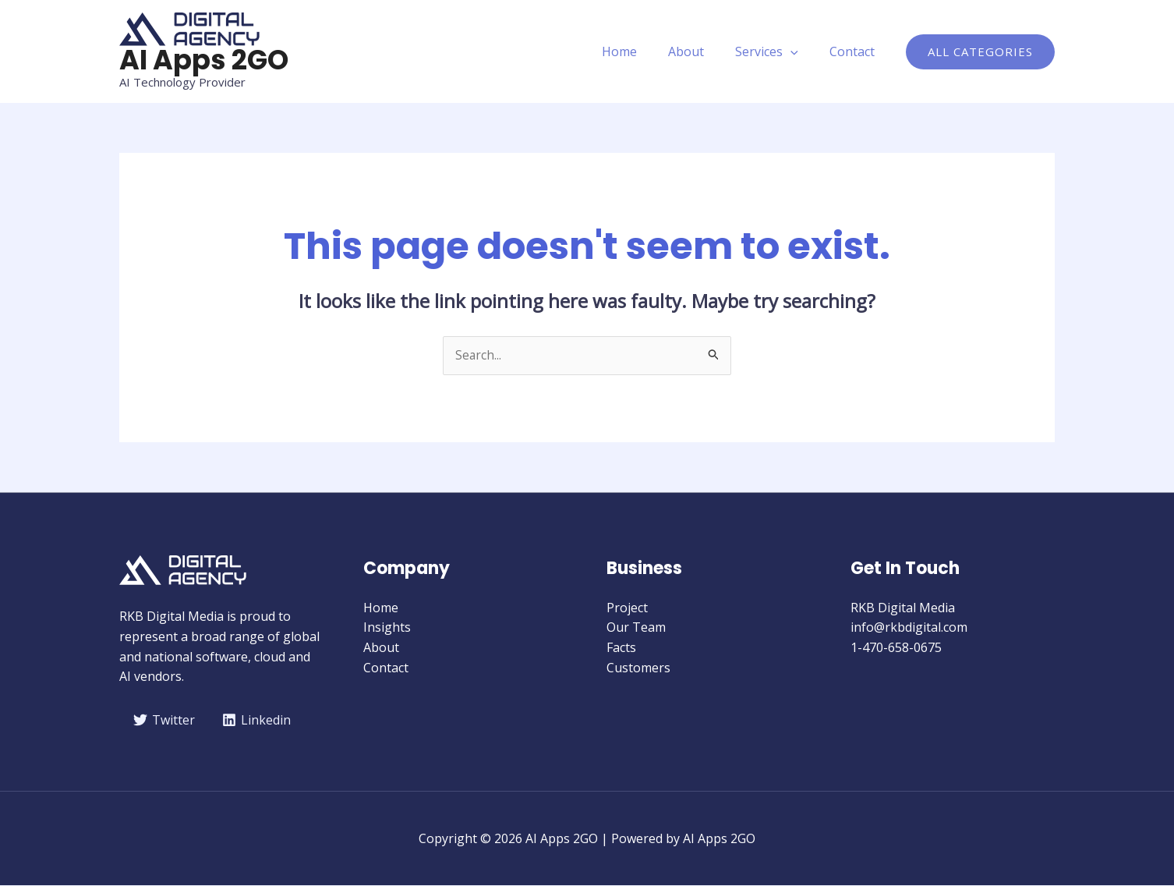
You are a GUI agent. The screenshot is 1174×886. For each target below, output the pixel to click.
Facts (621, 648)
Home (641, 51)
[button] (980, 51)
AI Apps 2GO (203, 60)
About (702, 51)
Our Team (636, 627)
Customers (638, 667)
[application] (800, 51)
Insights (387, 627)
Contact (855, 51)
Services (776, 51)
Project (627, 608)
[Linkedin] (258, 720)
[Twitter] (164, 720)
